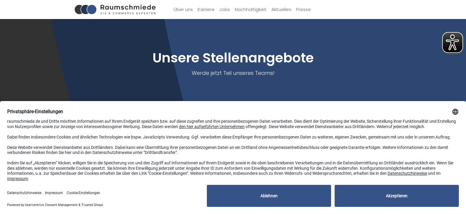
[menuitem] (183, 9)
